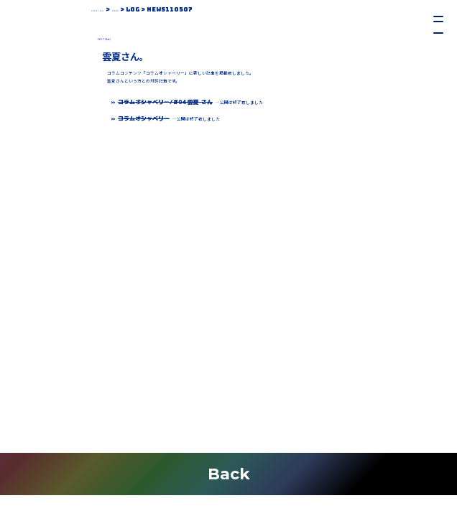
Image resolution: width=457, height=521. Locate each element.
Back (229, 473)
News (137, 9)
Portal (106, 9)
